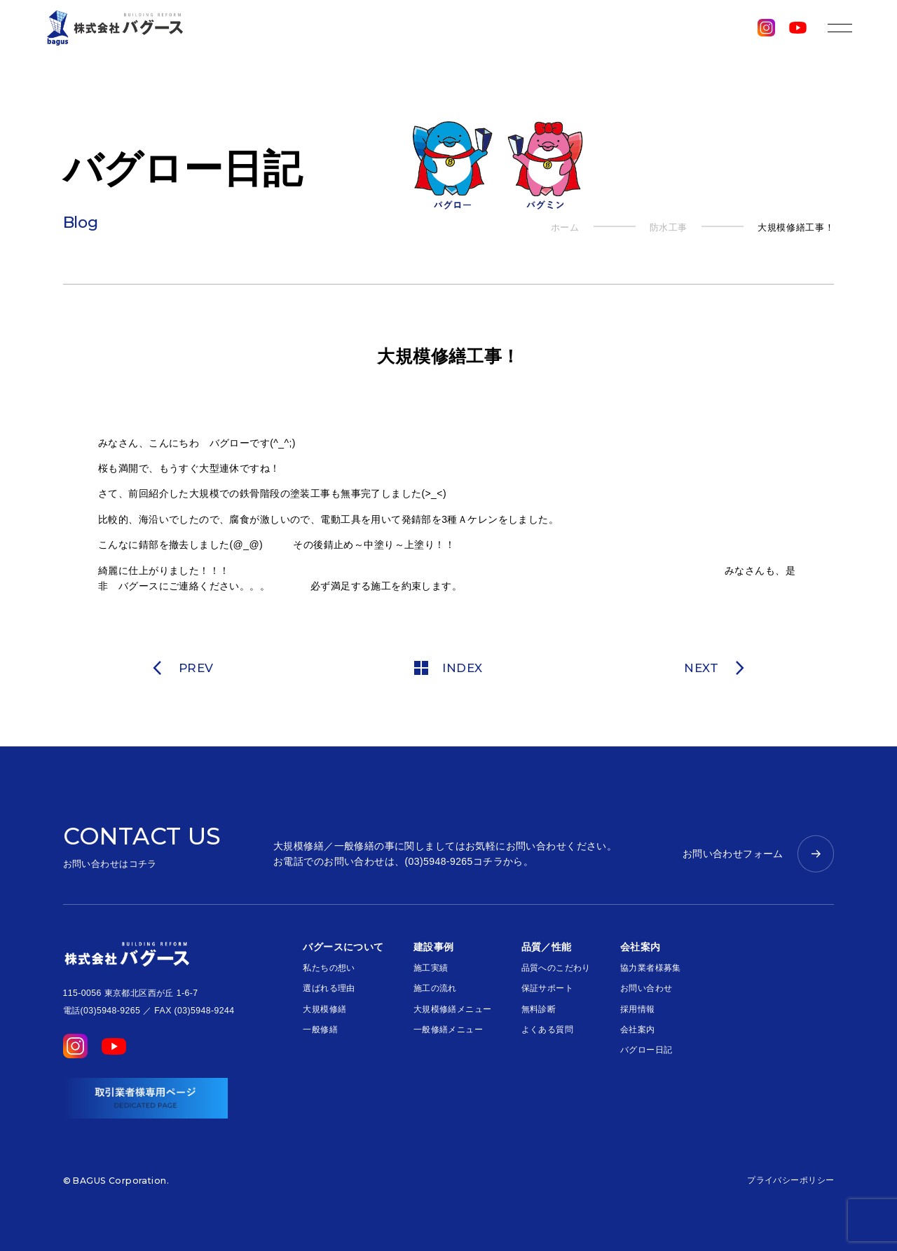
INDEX (448, 668)
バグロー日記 (646, 1050)
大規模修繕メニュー (452, 1009)
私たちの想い (329, 968)
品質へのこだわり (556, 968)
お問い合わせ (646, 988)
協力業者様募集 (650, 968)
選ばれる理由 (329, 988)
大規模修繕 (324, 1009)
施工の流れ (435, 988)
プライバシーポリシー (790, 1180)
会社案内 (637, 1029)
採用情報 (637, 1009)
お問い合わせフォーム (733, 853)
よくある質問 (547, 1029)
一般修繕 (320, 1029)
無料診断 (538, 1009)
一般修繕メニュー (448, 1029)
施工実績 (430, 968)
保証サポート (547, 988)
